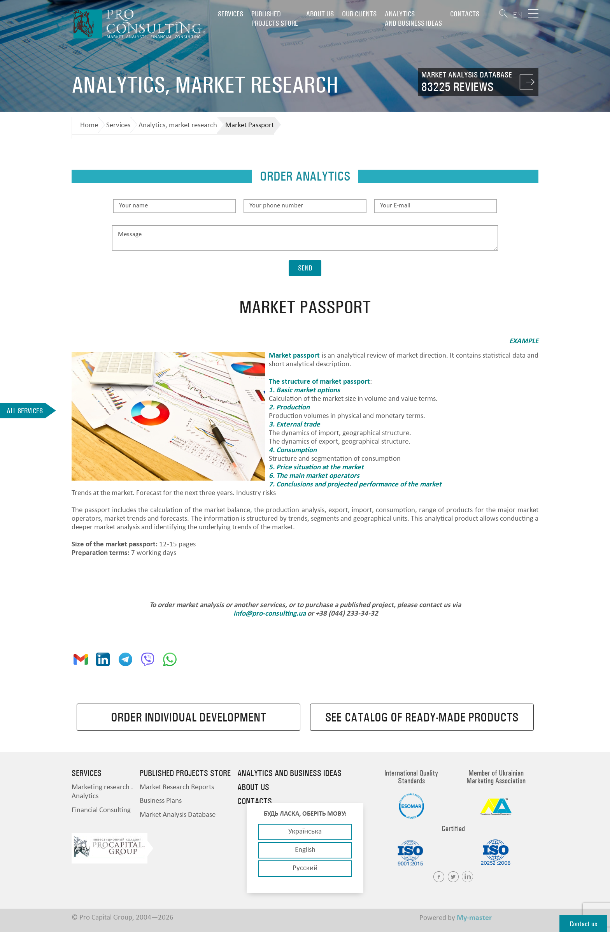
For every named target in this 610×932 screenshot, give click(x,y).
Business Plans (161, 801)
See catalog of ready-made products (421, 717)
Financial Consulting (101, 810)
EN (517, 14)
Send (305, 267)
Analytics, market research (177, 125)
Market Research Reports (177, 787)
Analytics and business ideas (413, 18)
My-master (474, 918)
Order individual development (188, 717)
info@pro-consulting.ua (269, 614)
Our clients (359, 13)
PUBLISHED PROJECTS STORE (274, 18)
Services (230, 13)
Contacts (464, 13)
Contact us (583, 923)
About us (320, 13)
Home (89, 125)
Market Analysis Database (178, 815)
